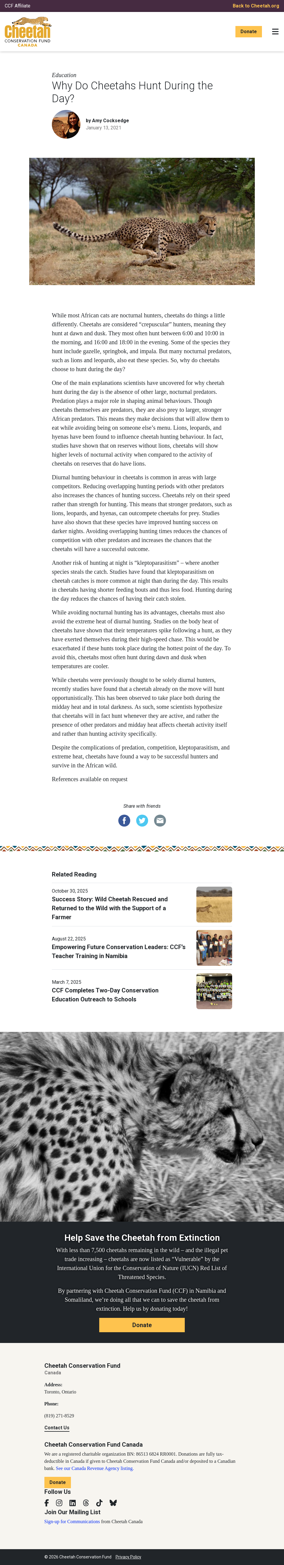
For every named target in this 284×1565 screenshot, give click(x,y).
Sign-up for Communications (72, 1521)
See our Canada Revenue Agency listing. (95, 1468)
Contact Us (56, 1428)
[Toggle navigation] (275, 32)
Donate (248, 31)
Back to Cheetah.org (256, 6)
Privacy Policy (128, 1557)
